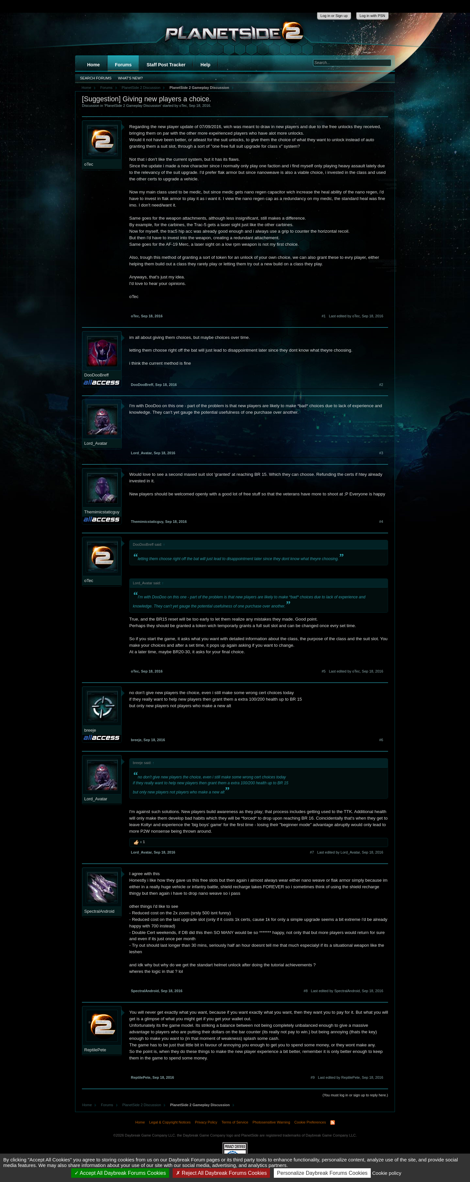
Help (205, 64)
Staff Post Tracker (166, 64)
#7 (312, 852)
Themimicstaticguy (101, 511)
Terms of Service (235, 1122)
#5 (323, 671)
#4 (381, 522)
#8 (305, 991)
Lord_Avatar (95, 443)
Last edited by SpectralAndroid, (347, 991)
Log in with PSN (372, 16)
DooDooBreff (96, 375)
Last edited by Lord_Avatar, (350, 852)
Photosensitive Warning (271, 1122)
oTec (183, 106)
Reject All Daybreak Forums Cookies (221, 1173)
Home (93, 64)
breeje (90, 730)
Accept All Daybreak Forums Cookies (120, 1173)
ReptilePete (95, 1049)
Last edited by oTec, (356, 316)
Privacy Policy (206, 1122)
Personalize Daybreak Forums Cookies (322, 1173)
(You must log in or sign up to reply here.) (355, 1095)
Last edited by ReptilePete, (350, 1077)
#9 (313, 1077)
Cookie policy (386, 1173)
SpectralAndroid (99, 911)
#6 (381, 740)
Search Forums (96, 78)
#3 (381, 453)
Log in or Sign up (334, 16)
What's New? (130, 78)
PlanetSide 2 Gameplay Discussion (133, 106)
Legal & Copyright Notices (170, 1122)
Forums (123, 64)
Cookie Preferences (310, 1122)
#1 (323, 316)
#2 (381, 385)
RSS (332, 1122)
